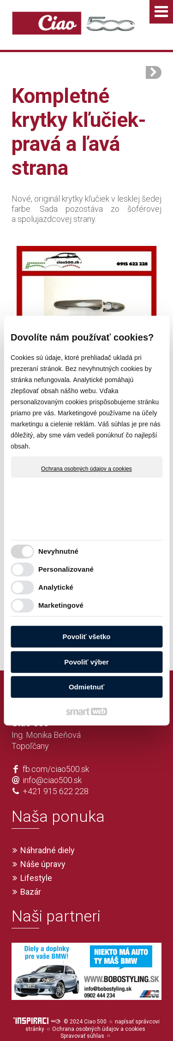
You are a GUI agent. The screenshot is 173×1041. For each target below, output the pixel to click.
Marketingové (61, 605)
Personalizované (66, 569)
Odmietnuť (86, 687)
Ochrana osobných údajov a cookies (86, 469)
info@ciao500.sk (52, 763)
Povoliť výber (86, 662)
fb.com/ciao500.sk (56, 752)
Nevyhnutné (58, 551)
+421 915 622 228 (56, 774)
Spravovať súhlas (82, 1019)
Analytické (55, 587)
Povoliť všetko (87, 636)
